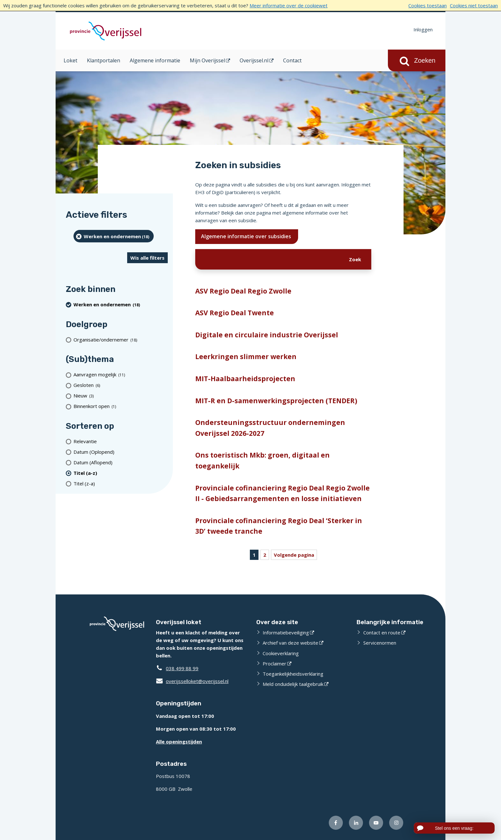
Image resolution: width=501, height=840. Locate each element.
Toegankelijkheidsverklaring (293, 674)
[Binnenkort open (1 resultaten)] (120, 406)
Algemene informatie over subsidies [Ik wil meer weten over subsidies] (246, 236)
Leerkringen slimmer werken (246, 356)
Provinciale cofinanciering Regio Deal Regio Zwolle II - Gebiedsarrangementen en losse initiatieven (282, 493)
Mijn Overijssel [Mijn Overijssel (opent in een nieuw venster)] (207, 60)
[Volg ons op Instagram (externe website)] (396, 823)
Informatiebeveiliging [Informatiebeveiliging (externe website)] (286, 632)
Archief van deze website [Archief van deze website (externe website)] (290, 643)
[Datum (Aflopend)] (120, 462)
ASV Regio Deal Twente (234, 312)
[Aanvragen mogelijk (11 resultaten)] (120, 374)
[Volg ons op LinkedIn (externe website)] (356, 823)
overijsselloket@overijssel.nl (192, 681)
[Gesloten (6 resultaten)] (120, 385)
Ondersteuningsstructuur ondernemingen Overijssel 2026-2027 (270, 428)
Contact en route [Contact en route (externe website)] (381, 632)
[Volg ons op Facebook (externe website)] (336, 823)
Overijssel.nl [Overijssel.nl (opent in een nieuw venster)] (254, 60)
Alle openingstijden (179, 741)
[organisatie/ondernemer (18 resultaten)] (120, 339)
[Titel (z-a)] (120, 483)
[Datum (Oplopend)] (120, 451)
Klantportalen (103, 60)
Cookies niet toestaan (474, 5)
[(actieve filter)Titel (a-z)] (120, 472)
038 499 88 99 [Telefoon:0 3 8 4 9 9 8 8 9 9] (182, 668)
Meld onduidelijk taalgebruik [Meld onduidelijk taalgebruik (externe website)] (293, 684)
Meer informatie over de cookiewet (289, 5)
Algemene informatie (155, 60)
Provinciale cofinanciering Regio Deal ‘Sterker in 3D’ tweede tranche (278, 526)
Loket (70, 60)
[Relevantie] (120, 441)
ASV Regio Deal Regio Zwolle (243, 291)
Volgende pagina (294, 555)
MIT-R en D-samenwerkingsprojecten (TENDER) (276, 400)
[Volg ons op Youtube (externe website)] (376, 823)
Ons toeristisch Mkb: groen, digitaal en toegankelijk (262, 460)
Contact (292, 60)
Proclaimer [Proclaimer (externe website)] (274, 663)
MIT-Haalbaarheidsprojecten (245, 378)
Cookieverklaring (281, 653)
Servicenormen (379, 643)
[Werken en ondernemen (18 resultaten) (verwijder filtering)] (113, 236)
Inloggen (423, 29)
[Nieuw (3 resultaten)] (120, 395)
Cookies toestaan (427, 5)
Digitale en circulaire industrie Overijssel (266, 334)
